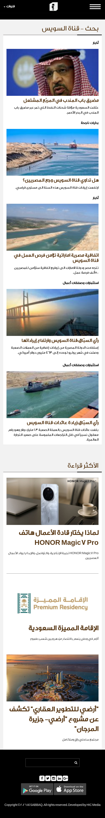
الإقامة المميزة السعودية (63, 628)
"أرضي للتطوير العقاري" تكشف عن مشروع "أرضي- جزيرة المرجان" (54, 719)
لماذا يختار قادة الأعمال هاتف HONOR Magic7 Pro (59, 538)
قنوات (9, 6)
